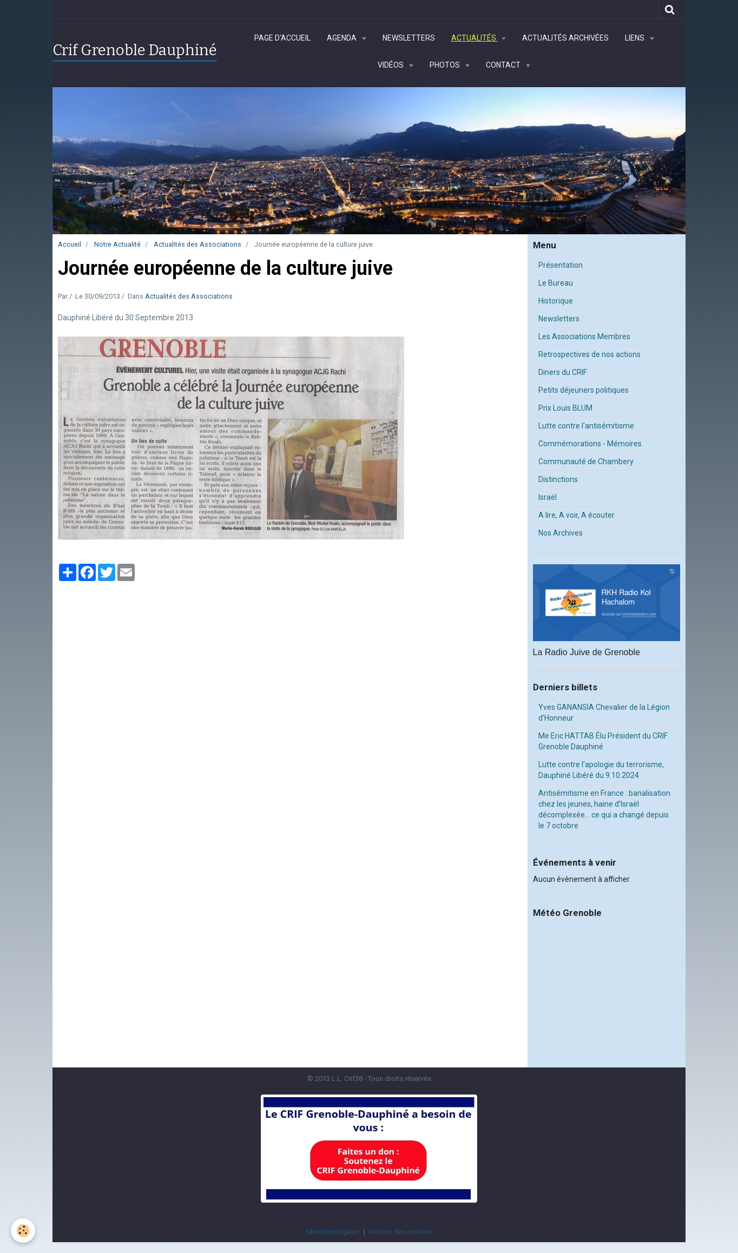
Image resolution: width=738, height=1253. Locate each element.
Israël (547, 497)
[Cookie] (23, 1230)
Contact (504, 65)
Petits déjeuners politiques (583, 390)
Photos (446, 65)
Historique (555, 300)
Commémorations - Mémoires (590, 443)
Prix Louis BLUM (565, 408)
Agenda (342, 38)
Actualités (474, 38)
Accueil (69, 244)
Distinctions (558, 479)
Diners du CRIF (562, 372)
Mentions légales (332, 1232)
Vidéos (391, 65)
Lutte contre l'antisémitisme (586, 425)
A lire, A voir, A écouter (576, 515)
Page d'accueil (282, 38)
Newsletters (409, 38)
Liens (635, 38)
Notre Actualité (117, 244)
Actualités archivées (565, 38)
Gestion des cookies (400, 1232)
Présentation (560, 265)
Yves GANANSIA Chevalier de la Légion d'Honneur (604, 712)
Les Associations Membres (584, 336)
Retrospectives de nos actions (589, 354)
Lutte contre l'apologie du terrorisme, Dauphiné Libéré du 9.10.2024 (601, 770)
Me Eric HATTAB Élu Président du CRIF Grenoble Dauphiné (603, 741)
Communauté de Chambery (586, 461)
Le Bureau (555, 283)
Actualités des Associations (197, 244)
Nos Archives (560, 533)
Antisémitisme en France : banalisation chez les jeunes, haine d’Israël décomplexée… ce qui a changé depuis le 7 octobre (604, 809)
